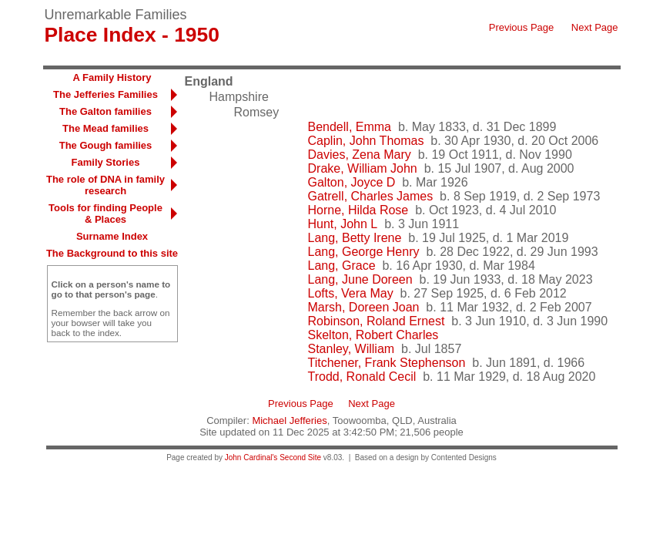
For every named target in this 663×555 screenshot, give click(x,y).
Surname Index (112, 236)
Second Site (300, 457)
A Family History (111, 77)
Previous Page (521, 27)
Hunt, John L (343, 223)
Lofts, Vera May (350, 293)
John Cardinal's (251, 457)
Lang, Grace (342, 265)
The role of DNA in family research (105, 185)
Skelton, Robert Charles (373, 334)
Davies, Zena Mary (359, 154)
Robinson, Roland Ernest (376, 321)
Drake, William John (362, 168)
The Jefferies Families (105, 94)
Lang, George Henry (364, 251)
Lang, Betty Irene (355, 237)
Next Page (594, 27)
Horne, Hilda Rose (358, 210)
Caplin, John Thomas (366, 140)
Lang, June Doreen (360, 279)
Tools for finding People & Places (105, 213)
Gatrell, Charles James (371, 196)
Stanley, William (351, 348)
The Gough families (105, 145)
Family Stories (106, 162)
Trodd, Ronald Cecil (362, 376)
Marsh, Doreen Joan (364, 307)
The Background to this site (112, 253)
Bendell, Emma (350, 126)
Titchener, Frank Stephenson (387, 362)
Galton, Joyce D (352, 182)
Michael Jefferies (289, 420)
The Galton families (105, 111)
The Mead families (105, 128)
